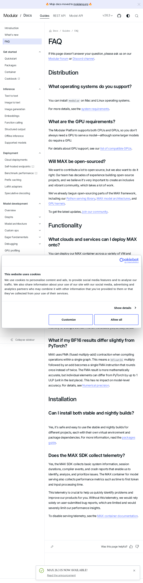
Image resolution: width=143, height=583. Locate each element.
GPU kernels (56, 203)
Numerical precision (95, 385)
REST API (59, 15)
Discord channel (83, 58)
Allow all (116, 319)
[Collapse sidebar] (22, 339)
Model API (76, 15)
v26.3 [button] (106, 15)
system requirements (95, 109)
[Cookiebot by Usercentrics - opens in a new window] (122, 260)
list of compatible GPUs (116, 148)
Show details (122, 307)
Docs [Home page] (53, 30)
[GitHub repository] (119, 16)
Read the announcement (61, 575)
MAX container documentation (117, 516)
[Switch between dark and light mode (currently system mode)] (128, 16)
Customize (71, 319)
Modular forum (58, 58)
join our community (94, 211)
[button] (22, 52)
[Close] (139, 5)
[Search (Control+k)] (137, 15)
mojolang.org (80, 4)
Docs (27, 15)
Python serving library (80, 198)
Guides (44, 15)
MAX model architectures (113, 198)
